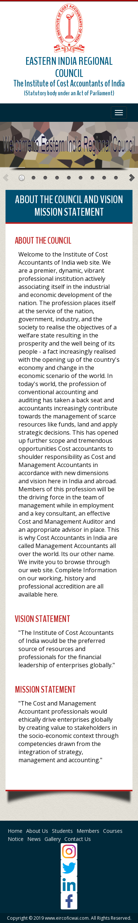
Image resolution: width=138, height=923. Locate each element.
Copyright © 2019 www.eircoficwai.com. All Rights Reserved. (69, 918)
